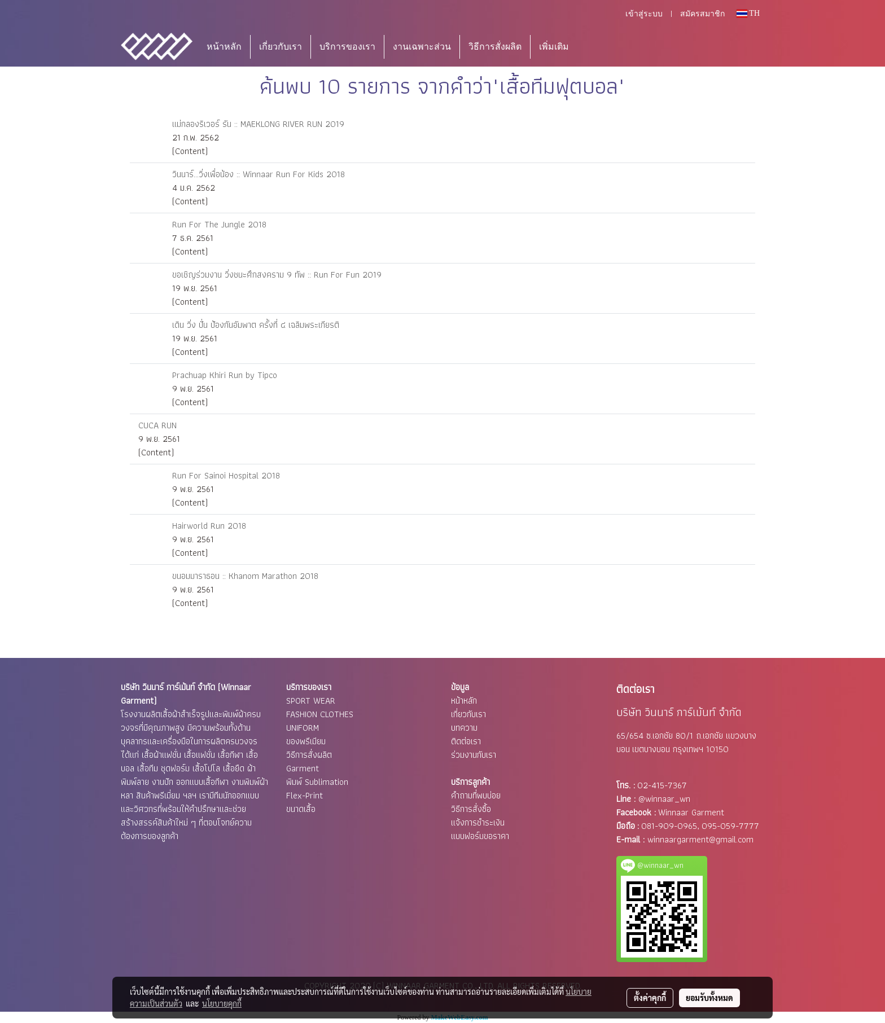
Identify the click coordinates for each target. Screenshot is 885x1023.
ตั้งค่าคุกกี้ (650, 998)
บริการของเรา (347, 46)
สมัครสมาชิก (702, 14)
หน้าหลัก (224, 46)
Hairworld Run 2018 (209, 526)
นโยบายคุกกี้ (222, 1003)
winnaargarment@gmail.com (700, 839)
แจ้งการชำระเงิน (478, 822)
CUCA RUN (157, 425)
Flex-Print (304, 795)
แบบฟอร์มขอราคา (480, 836)
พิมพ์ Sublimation (317, 782)
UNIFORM (302, 728)
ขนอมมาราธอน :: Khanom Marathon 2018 (245, 576)
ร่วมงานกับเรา (473, 755)
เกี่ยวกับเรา (280, 46)
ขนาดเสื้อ (301, 809)
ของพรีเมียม (306, 741)
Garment (302, 768)
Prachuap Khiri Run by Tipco (224, 375)
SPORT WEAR (310, 700)
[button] (594, 46)
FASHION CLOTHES (319, 714)
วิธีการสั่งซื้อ (471, 809)
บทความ (464, 728)
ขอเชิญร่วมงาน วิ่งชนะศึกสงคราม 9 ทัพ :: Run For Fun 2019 (277, 274)
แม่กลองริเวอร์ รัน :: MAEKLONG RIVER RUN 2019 (258, 124)
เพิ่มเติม (554, 46)
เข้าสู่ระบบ (644, 14)
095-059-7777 (730, 826)
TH (748, 13)
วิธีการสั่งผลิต (495, 46)
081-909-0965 (669, 826)
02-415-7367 (662, 785)
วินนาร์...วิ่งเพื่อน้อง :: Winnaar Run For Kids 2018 (258, 174)
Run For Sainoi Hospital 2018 (226, 475)
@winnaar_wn (664, 799)
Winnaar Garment (691, 812)
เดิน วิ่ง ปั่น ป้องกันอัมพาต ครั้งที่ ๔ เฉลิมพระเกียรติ (255, 325)
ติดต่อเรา (466, 741)
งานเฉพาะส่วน (422, 46)
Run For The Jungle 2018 (219, 224)
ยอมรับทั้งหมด (709, 998)
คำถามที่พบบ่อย (476, 795)
